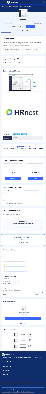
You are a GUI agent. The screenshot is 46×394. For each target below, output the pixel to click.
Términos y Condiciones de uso (27, 391)
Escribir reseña (23, 242)
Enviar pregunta (23, 228)
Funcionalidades (26, 30)
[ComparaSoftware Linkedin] (2, 361)
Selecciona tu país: (6, 380)
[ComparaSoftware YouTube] (5, 361)
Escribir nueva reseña (39, 23)
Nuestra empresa (23, 366)
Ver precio (30, 26)
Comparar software (18, 27)
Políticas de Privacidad (6, 391)
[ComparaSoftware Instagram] (10, 361)
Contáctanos (8, 374)
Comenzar (12, 178)
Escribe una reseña (38, 293)
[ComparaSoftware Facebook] (7, 361)
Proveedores (23, 370)
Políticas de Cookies (16, 391)
